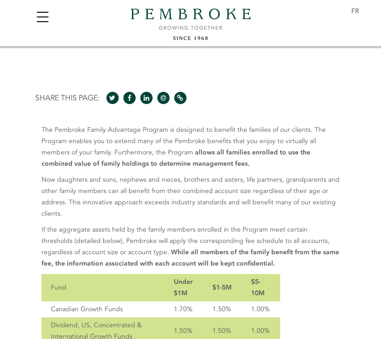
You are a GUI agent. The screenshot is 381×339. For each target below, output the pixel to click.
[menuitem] (355, 11)
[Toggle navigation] (42, 18)
